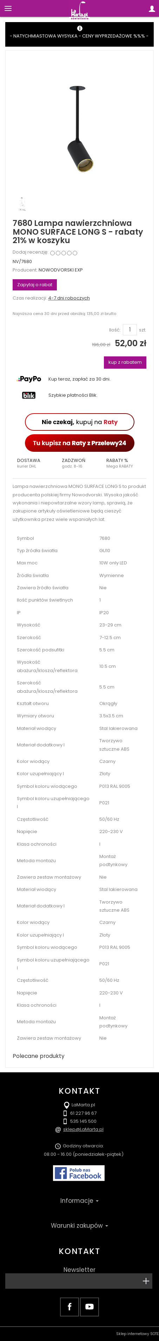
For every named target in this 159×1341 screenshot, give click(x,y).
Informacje (79, 1200)
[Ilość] (130, 329)
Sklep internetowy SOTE (137, 1333)
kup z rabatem (125, 362)
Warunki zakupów (79, 1225)
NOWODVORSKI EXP (61, 270)
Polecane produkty (39, 1056)
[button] (35, 463)
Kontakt (79, 1251)
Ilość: (115, 330)
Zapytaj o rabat (34, 284)
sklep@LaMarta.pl (83, 1129)
